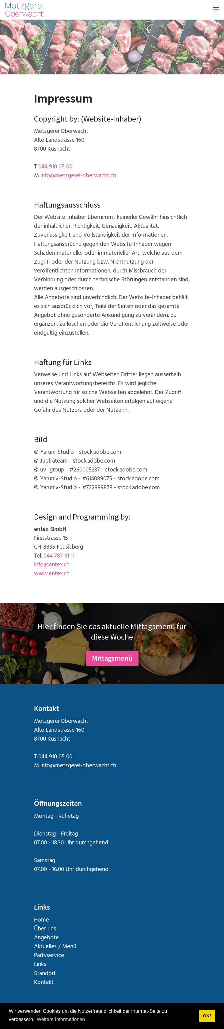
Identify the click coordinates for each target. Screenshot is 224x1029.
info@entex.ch (52, 565)
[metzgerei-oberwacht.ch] (24, 10)
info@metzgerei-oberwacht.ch (78, 176)
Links (40, 964)
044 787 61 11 (59, 556)
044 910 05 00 (55, 167)
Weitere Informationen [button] (61, 1019)
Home (41, 920)
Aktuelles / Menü (55, 947)
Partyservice (49, 955)
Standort (45, 973)
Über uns (45, 929)
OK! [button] (207, 1015)
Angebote (46, 938)
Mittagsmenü (112, 658)
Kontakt (44, 982)
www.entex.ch (52, 574)
